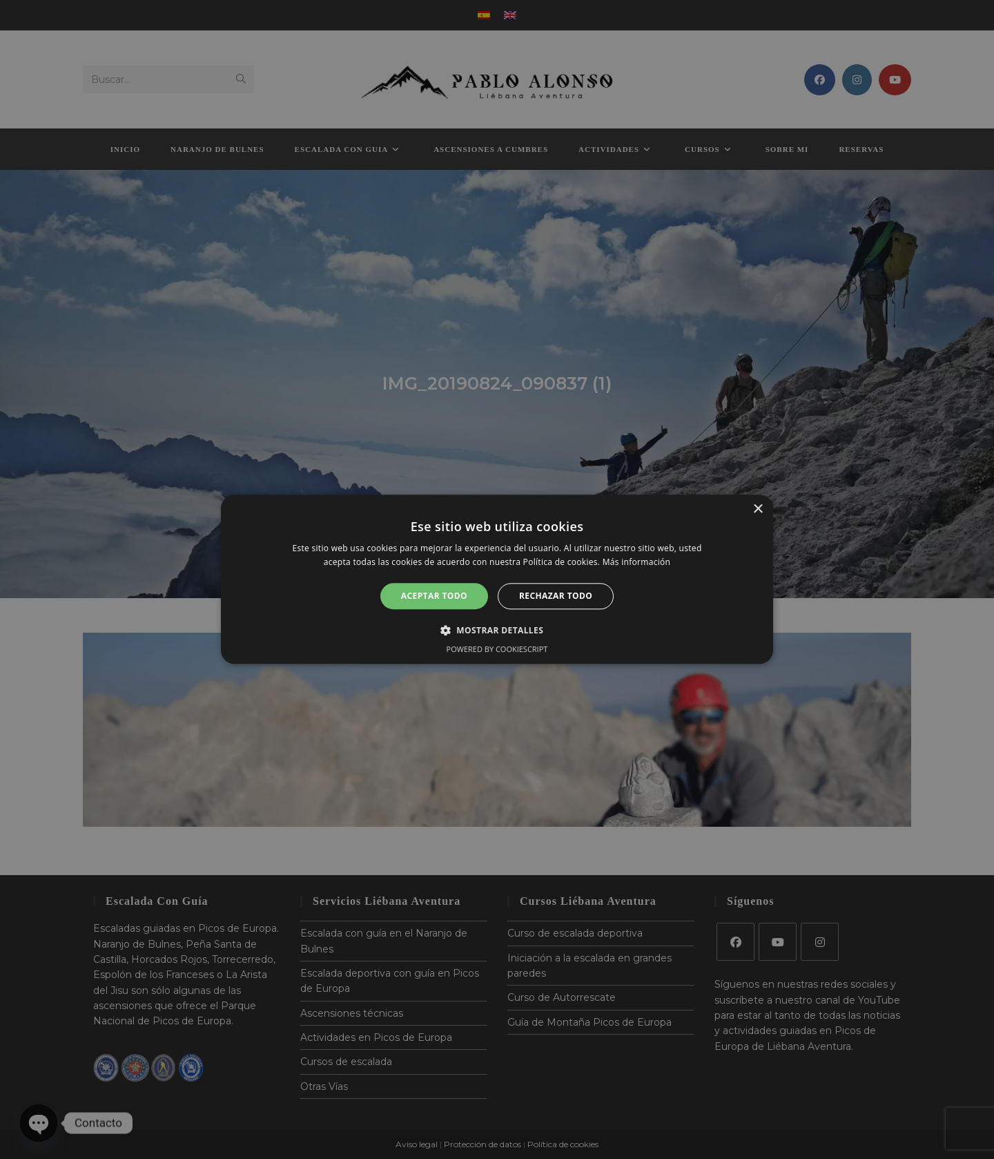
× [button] (757, 509)
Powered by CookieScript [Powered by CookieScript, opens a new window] (497, 649)
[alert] (497, 579)
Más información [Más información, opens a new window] (636, 562)
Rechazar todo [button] (555, 596)
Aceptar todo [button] (434, 596)
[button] (497, 631)
